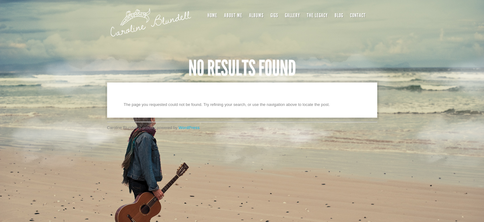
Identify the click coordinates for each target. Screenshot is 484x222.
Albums (256, 15)
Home (212, 15)
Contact (358, 15)
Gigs (274, 15)
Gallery (292, 15)
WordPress (189, 127)
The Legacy (317, 15)
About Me (233, 15)
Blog (339, 15)
